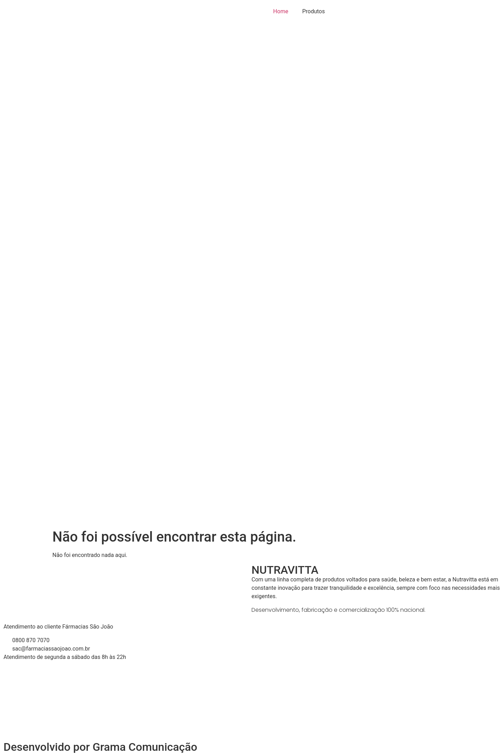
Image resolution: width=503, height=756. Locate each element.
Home (280, 11)
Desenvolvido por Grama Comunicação (100, 747)
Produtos (313, 11)
